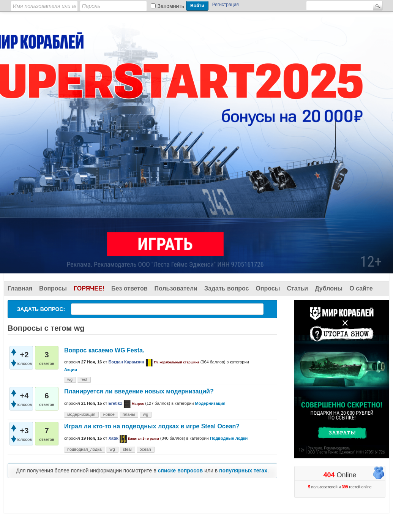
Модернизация (210, 403)
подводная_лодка (84, 449)
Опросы (268, 288)
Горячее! (89, 288)
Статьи (297, 288)
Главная (20, 288)
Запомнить (171, 6)
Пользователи (176, 288)
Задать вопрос (226, 288)
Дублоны (328, 288)
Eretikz (115, 403)
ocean (145, 449)
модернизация (81, 414)
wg (70, 379)
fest (83, 379)
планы (129, 414)
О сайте (360, 288)
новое (109, 414)
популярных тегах (243, 470)
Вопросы (53, 288)
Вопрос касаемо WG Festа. (104, 350)
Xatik (113, 438)
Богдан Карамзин (126, 362)
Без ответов (129, 288)
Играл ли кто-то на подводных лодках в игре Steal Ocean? (152, 426)
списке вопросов (180, 470)
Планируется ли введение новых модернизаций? (139, 391)
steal (127, 449)
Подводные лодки (229, 438)
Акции (70, 369)
